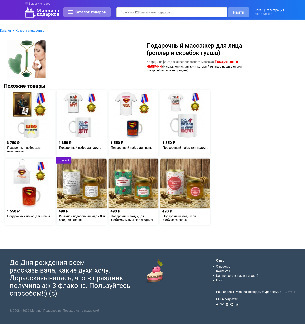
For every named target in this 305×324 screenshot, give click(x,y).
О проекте (223, 266)
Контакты (223, 271)
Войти (259, 10)
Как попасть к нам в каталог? (237, 276)
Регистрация (275, 10)
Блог (219, 280)
